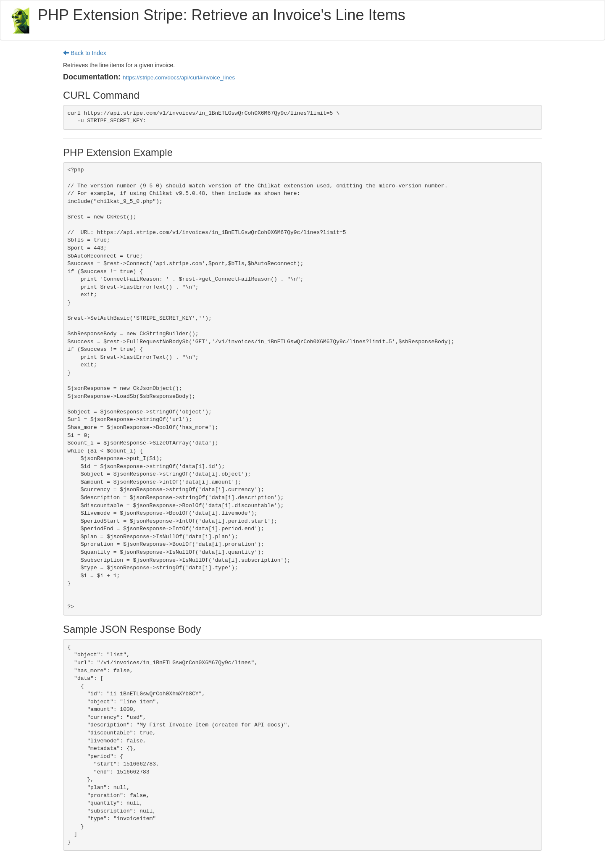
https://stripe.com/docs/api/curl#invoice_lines (179, 77)
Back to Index (84, 53)
